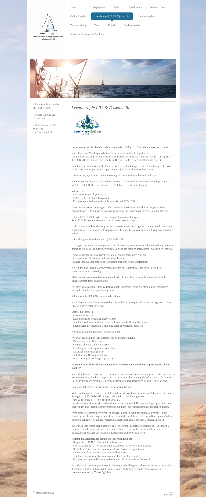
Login (171, 492)
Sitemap (51, 492)
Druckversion (40, 492)
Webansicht (168, 495)
